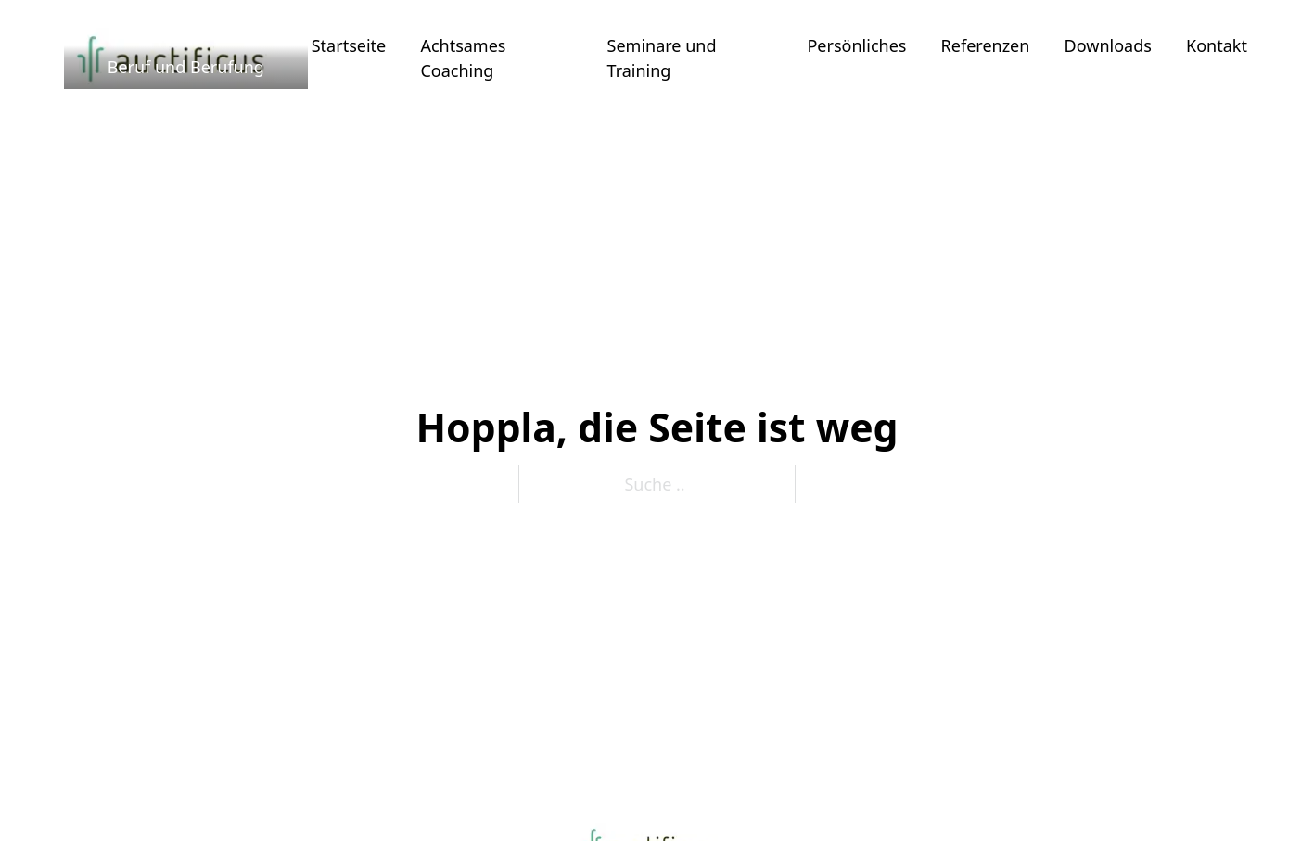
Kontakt (1216, 45)
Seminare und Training (662, 58)
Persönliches (856, 45)
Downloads (1108, 45)
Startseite (349, 45)
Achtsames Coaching (462, 58)
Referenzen (985, 45)
